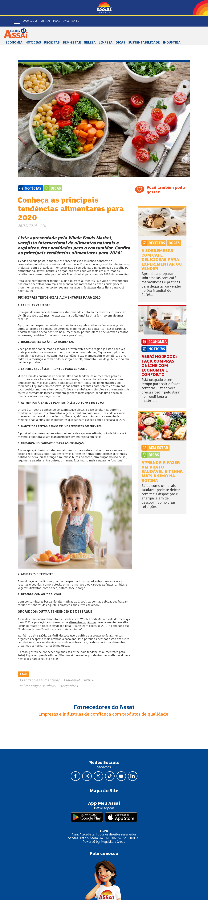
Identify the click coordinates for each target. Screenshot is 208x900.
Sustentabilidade (144, 42)
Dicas (120, 42)
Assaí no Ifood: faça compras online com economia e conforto (159, 366)
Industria (172, 42)
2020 (90, 680)
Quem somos (30, 21)
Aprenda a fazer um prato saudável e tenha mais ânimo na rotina (162, 472)
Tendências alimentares (40, 680)
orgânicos (70, 686)
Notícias (33, 42)
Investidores (71, 21)
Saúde (42, 635)
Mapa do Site (104, 791)
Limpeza (105, 42)
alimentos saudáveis (31, 271)
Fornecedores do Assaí (104, 707)
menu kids (73, 460)
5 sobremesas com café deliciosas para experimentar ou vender (161, 260)
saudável (72, 680)
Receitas (52, 42)
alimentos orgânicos (82, 622)
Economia (14, 42)
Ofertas (45, 21)
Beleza (90, 42)
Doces (174, 243)
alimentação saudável (38, 686)
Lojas (56, 21)
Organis (76, 626)
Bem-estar (72, 42)
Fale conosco (104, 854)
